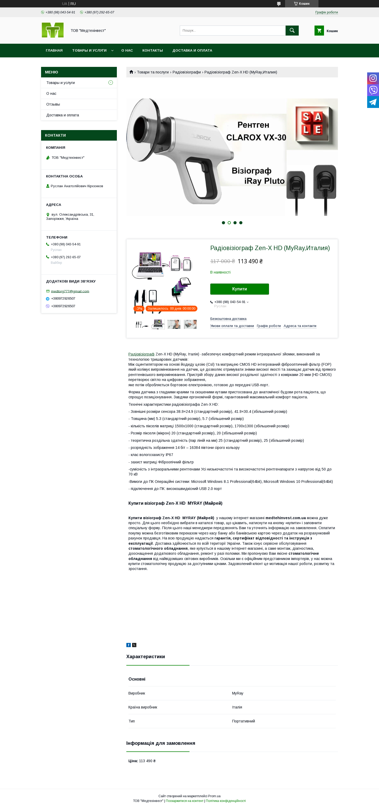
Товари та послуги (153, 72)
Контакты (152, 50)
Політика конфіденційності (226, 801)
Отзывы (53, 104)
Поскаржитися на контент (184, 801)
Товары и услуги (89, 50)
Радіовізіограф (141, 354)
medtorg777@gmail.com (70, 291)
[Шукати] (292, 31)
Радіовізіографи (187, 72)
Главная (54, 50)
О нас (127, 50)
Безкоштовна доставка (228, 319)
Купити (239, 289)
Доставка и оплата (192, 50)
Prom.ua (214, 796)
